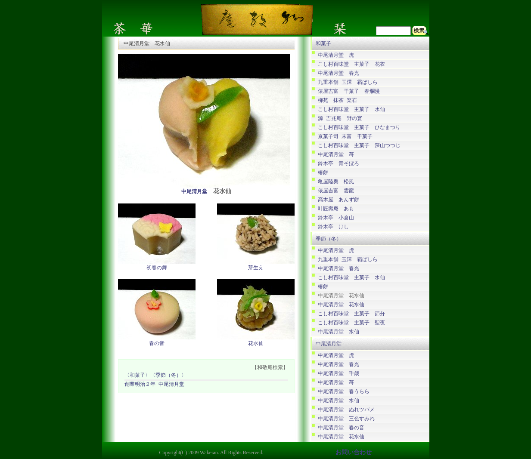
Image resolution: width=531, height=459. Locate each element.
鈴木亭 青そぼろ (338, 163)
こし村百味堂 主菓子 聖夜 (351, 323)
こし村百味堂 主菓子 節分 (351, 313)
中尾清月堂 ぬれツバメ (346, 409)
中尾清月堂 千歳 (338, 373)
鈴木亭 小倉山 (336, 218)
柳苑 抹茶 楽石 (337, 100)
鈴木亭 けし (333, 227)
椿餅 (323, 172)
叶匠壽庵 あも (336, 209)
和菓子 (323, 43)
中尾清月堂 (194, 192)
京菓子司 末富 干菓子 (345, 136)
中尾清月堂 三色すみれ (346, 418)
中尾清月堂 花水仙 (341, 304)
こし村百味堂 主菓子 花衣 (351, 64)
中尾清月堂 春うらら (344, 391)
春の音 (157, 344)
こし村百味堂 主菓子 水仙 (351, 109)
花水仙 (256, 344)
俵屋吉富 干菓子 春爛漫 (349, 91)
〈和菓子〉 (137, 375)
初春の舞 (156, 268)
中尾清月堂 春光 (338, 73)
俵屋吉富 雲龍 (336, 190)
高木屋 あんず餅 (338, 199)
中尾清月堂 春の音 (341, 427)
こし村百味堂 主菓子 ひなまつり (359, 127)
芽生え (256, 268)
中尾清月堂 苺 (336, 154)
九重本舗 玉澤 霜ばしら (348, 82)
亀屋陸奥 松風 (336, 181)
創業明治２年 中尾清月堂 (154, 384)
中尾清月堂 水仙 (338, 332)
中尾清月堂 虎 (336, 55)
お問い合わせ (353, 452)
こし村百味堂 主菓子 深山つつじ (359, 145)
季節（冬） (329, 239)
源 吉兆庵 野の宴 (340, 118)
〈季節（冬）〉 (168, 375)
